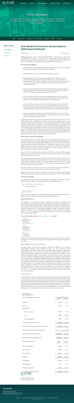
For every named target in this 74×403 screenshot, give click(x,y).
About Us (18, 397)
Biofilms (23, 3)
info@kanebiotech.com (17, 394)
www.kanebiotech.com (45, 216)
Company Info (30, 38)
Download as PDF (65, 53)
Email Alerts (7, 55)
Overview (14, 38)
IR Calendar (7, 52)
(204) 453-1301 (7, 394)
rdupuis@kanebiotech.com (27, 230)
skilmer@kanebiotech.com (27, 236)
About (32, 3)
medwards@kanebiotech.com (28, 223)
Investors (66, 3)
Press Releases (8, 49)
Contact (42, 397)
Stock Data (46, 38)
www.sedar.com (25, 269)
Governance (59, 38)
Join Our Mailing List (52, 397)
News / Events (55, 3)
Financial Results (38, 38)
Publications (42, 3)
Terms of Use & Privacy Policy (30, 397)
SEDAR (52, 38)
